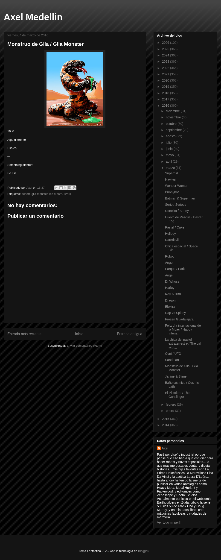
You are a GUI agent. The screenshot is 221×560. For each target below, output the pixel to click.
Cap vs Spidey (175, 313)
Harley (169, 288)
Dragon (170, 300)
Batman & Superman (180, 198)
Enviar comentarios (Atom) (84, 345)
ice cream (55, 194)
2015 (166, 419)
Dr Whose (172, 281)
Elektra (170, 306)
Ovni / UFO (173, 353)
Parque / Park (175, 269)
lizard (67, 194)
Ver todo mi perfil (169, 522)
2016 (166, 105)
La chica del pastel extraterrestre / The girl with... (183, 343)
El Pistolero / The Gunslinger (177, 395)
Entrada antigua (129, 334)
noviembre (174, 117)
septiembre (174, 130)
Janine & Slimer (176, 376)
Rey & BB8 (173, 294)
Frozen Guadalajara (179, 319)
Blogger (143, 551)
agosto (171, 136)
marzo (171, 168)
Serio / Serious (175, 204)
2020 (166, 80)
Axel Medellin (33, 17)
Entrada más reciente (24, 334)
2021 (166, 74)
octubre (171, 124)
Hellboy (170, 233)
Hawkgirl (171, 179)
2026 (166, 42)
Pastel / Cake (174, 227)
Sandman (172, 360)
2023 (166, 61)
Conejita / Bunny (177, 211)
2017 (166, 99)
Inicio (79, 334)
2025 (166, 49)
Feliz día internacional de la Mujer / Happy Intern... (183, 329)
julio (169, 142)
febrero (171, 404)
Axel (165, 448)
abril (169, 161)
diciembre (173, 111)
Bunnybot (172, 192)
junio (169, 149)
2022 (166, 68)
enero (170, 411)
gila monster (40, 194)
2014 (166, 425)
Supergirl (171, 173)
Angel (169, 262)
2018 (166, 93)
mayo (170, 155)
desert (25, 194)
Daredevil (172, 240)
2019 (166, 86)
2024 (166, 55)
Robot (169, 256)
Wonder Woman (176, 186)
